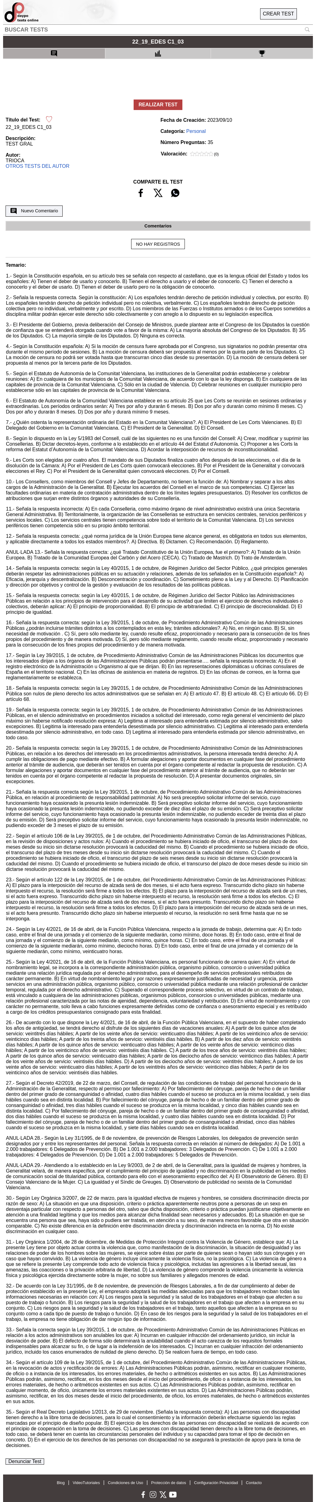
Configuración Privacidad (216, 1482)
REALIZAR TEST (158, 104)
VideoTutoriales (86, 1482)
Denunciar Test (24, 1461)
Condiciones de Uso (125, 1482)
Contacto (254, 1482)
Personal (196, 131)
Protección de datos (168, 1482)
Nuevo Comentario (34, 211)
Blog (61, 1482)
